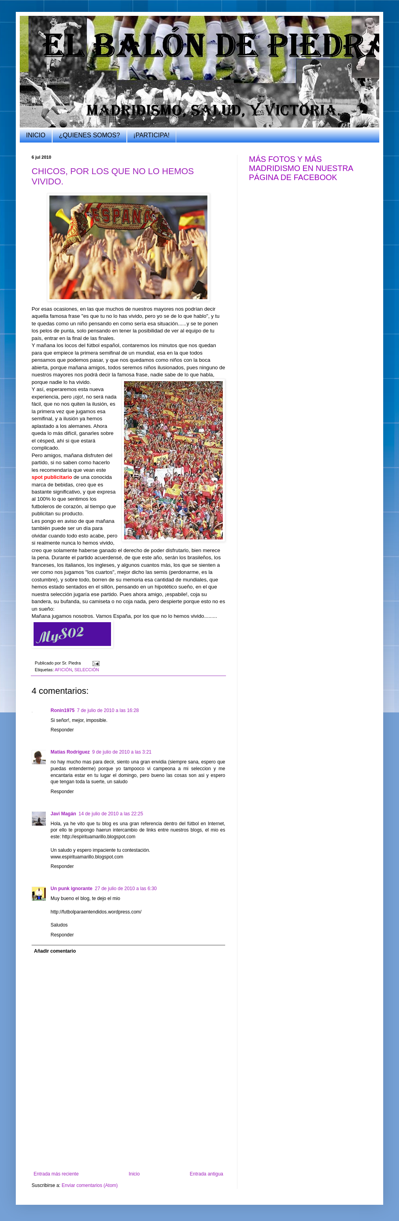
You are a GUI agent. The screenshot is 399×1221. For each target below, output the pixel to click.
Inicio (134, 1174)
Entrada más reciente (56, 1174)
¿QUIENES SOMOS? (89, 135)
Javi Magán (63, 814)
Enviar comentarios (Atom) (90, 1185)
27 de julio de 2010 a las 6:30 (126, 888)
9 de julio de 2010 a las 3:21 (121, 752)
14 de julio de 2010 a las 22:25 (111, 814)
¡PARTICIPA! (152, 135)
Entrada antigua (206, 1174)
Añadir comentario (55, 951)
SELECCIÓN (86, 669)
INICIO (35, 135)
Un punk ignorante (71, 888)
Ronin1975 (63, 710)
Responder (62, 730)
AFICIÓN (63, 669)
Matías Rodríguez (70, 752)
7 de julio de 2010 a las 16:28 (108, 710)
